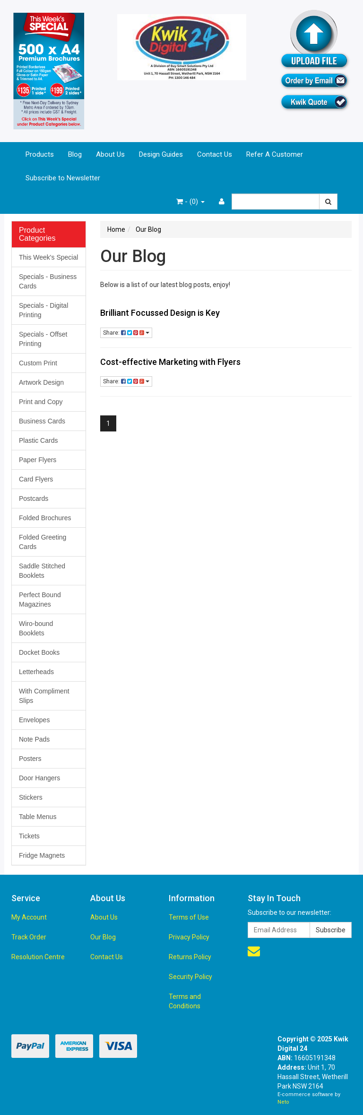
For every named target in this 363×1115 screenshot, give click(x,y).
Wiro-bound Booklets (36, 628)
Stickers (31, 797)
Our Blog (103, 937)
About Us (110, 154)
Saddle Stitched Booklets (42, 570)
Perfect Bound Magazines (40, 599)
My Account (29, 917)
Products (40, 154)
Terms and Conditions (185, 1001)
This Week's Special (48, 257)
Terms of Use (189, 917)
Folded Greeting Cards (42, 541)
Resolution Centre (38, 957)
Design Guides (161, 154)
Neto (283, 1102)
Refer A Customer (274, 154)
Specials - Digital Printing (43, 310)
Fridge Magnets (42, 855)
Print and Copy (41, 401)
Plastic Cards (38, 440)
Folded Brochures (45, 518)
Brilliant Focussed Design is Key (160, 313)
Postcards (33, 498)
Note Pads (34, 739)
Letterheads (36, 672)
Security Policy (190, 976)
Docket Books (39, 652)
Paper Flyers (37, 460)
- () (190, 201)
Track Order (28, 937)
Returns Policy (190, 957)
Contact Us (214, 154)
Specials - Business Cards (48, 281)
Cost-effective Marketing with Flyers (170, 362)
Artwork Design (41, 382)
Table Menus (37, 816)
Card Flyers (36, 479)
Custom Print (38, 363)
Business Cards (42, 421)
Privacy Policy (189, 937)
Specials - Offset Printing (43, 338)
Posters (30, 758)
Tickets (29, 836)
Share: (126, 332)
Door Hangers (39, 778)
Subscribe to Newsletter (63, 178)
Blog (75, 154)
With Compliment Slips (44, 695)
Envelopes (34, 720)
